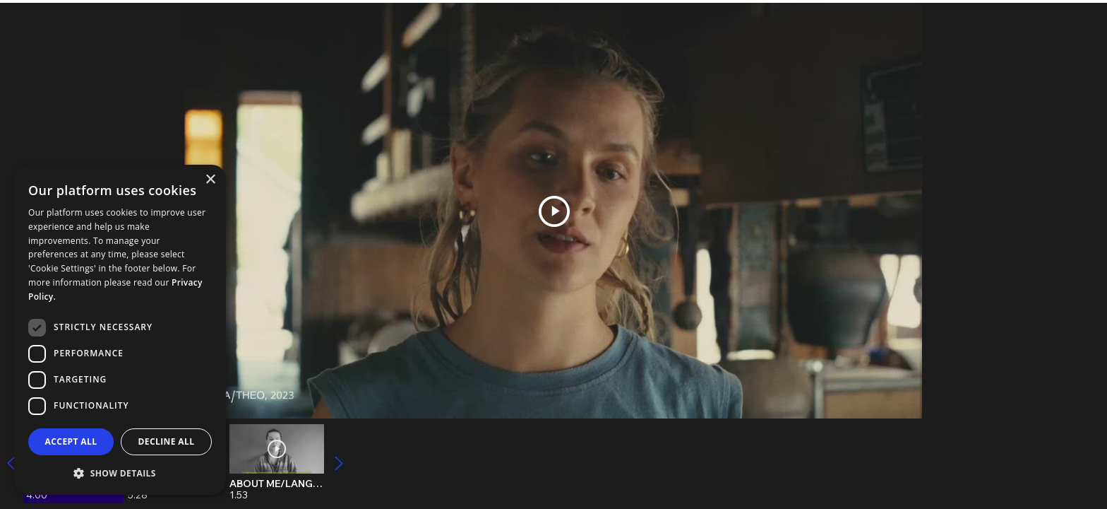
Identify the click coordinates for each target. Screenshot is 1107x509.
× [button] (210, 180)
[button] (120, 472)
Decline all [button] (166, 441)
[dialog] (120, 330)
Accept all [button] (71, 441)
